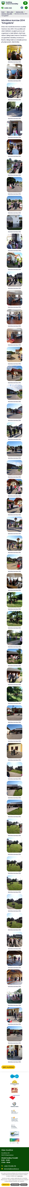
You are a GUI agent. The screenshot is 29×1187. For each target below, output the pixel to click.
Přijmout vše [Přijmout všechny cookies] (6, 1184)
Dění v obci (10, 12)
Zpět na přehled (8, 1067)
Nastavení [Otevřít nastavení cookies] (23, 1184)
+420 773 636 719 (10, 1166)
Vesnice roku (19, 12)
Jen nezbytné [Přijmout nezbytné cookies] (15, 1184)
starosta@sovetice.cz (11, 1169)
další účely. (20, 1176)
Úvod (2, 12)
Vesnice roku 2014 (6, 14)
